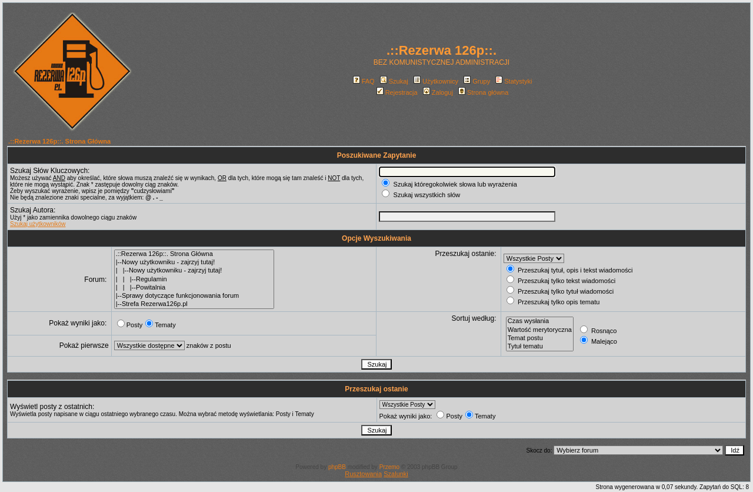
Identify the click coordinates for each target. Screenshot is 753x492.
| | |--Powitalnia (194, 288)
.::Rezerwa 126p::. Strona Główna (59, 141)
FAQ (364, 81)
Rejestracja (397, 92)
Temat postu (540, 338)
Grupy (477, 81)
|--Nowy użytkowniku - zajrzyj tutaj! (194, 262)
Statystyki (513, 81)
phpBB (337, 467)
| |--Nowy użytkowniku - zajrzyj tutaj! (194, 271)
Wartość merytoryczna (540, 330)
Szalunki (396, 473)
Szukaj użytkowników (37, 224)
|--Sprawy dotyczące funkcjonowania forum (194, 296)
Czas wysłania (540, 321)
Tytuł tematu (540, 347)
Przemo (389, 467)
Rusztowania (363, 473)
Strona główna (483, 92)
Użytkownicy (436, 81)
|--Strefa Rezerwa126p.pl (194, 304)
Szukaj (394, 81)
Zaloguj (438, 92)
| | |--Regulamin (194, 279)
